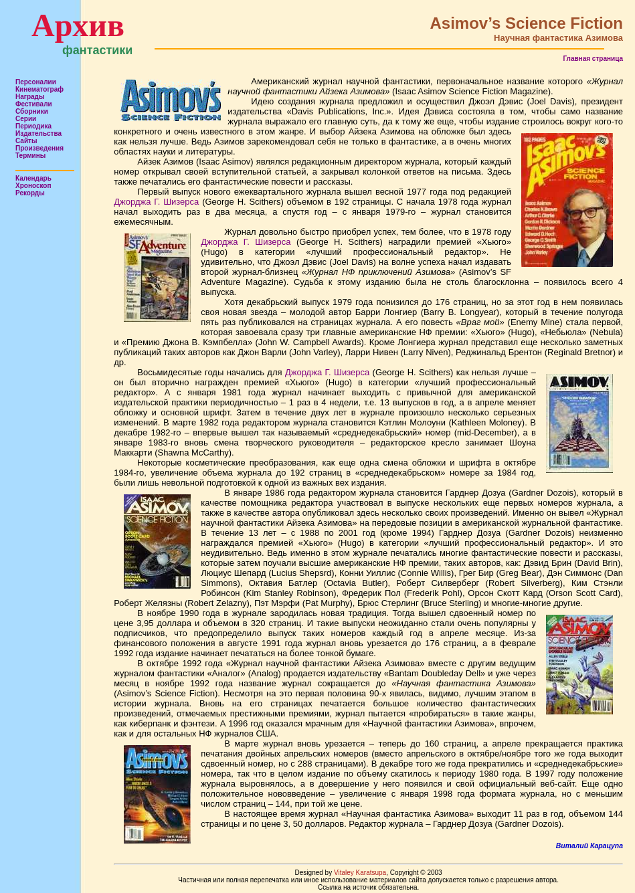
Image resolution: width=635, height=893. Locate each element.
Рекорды (30, 193)
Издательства (38, 133)
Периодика (33, 126)
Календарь (33, 178)
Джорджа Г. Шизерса (156, 202)
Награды (30, 96)
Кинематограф (39, 89)
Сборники (31, 111)
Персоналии (35, 82)
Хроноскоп (33, 185)
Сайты (26, 140)
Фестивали (33, 104)
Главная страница (593, 58)
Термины (30, 155)
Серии (25, 118)
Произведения (39, 148)
